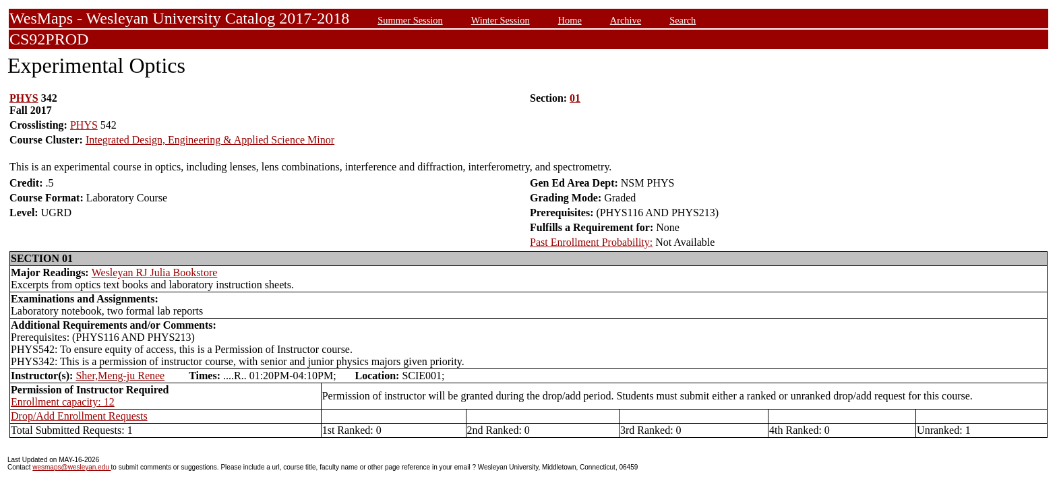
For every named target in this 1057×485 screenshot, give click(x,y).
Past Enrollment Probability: (591, 242)
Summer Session (410, 20)
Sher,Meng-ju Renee (120, 375)
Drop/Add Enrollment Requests (79, 416)
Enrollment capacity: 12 (63, 402)
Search (682, 20)
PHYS (23, 98)
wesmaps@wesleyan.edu (71, 467)
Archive (625, 20)
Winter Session (500, 20)
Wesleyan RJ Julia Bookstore (155, 272)
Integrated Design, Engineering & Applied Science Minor (210, 140)
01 (575, 98)
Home (570, 20)
